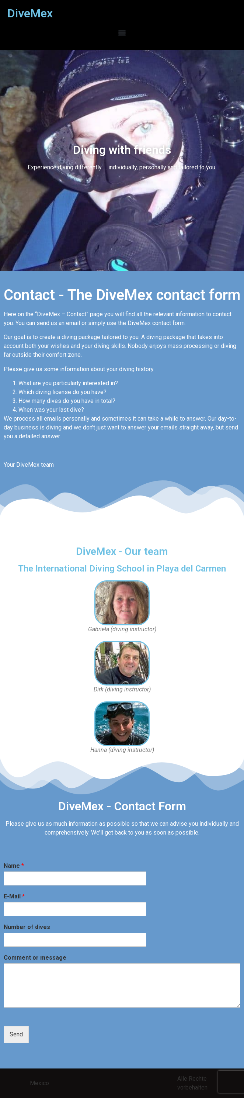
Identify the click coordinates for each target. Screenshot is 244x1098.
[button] (122, 33)
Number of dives (27, 926)
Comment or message (35, 957)
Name (14, 865)
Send (16, 1034)
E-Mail (14, 896)
